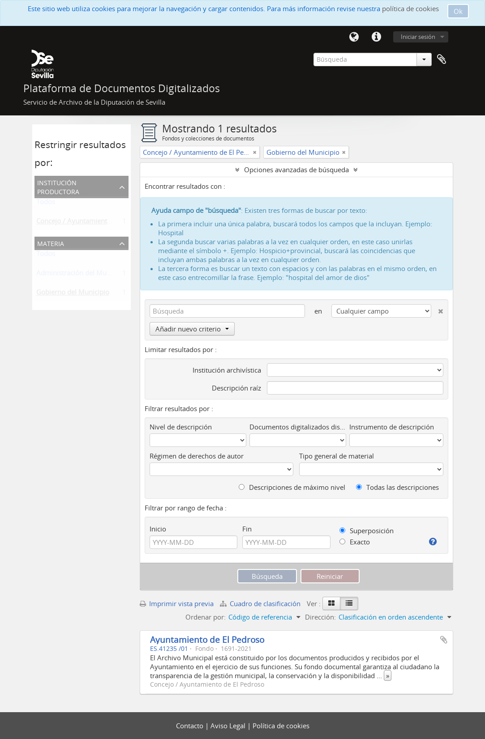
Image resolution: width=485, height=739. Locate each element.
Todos (45, 203)
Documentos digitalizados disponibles (297, 426)
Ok (458, 11)
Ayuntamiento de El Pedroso (207, 639)
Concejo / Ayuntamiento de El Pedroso (95, 222)
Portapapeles (441, 59)
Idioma (354, 37)
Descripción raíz (236, 387)
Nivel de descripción (181, 426)
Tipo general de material (336, 455)
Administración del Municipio (81, 274)
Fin (247, 528)
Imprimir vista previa (177, 603)
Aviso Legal (228, 725)
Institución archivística (227, 369)
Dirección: (320, 616)
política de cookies (410, 8)
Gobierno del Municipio (72, 293)
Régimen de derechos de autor (197, 455)
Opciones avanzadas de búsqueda (296, 169)
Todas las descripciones (397, 487)
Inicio (158, 528)
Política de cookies (281, 725)
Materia (50, 243)
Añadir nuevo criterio (192, 328)
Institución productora (58, 186)
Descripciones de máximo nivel (292, 487)
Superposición (366, 530)
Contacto (190, 725)
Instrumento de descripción (391, 426)
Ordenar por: (205, 616)
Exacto (354, 541)
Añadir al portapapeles (443, 639)
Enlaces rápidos (376, 37)
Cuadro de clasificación (261, 603)
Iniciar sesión (418, 37)
